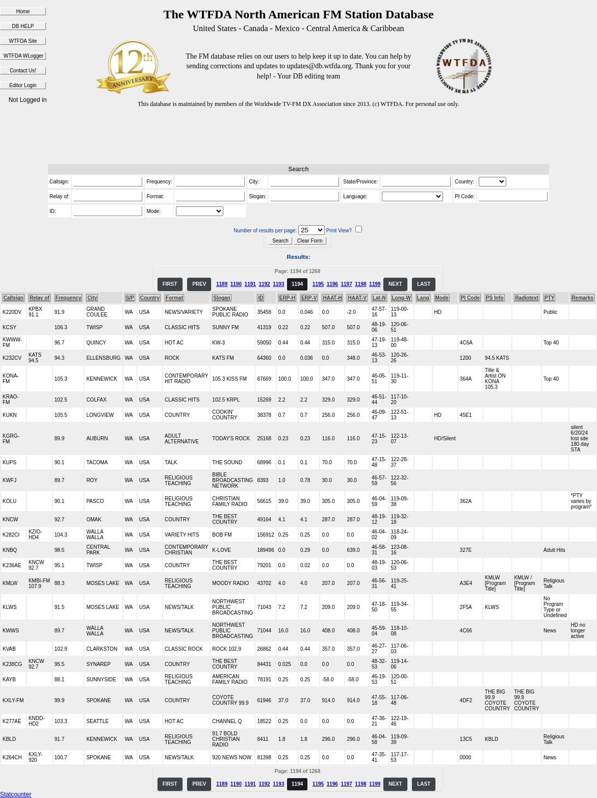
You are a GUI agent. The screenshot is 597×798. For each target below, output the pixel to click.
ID (260, 298)
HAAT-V (357, 298)
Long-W (401, 298)
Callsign (13, 298)
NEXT (395, 284)
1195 (318, 284)
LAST (423, 284)
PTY (549, 298)
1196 (332, 284)
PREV (199, 284)
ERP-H (287, 298)
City (92, 298)
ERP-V (309, 298)
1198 (360, 284)
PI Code (470, 298)
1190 (236, 284)
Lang (423, 298)
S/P (130, 298)
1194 (297, 284)
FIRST (170, 284)
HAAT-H (332, 298)
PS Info (494, 298)
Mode (442, 298)
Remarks (582, 298)
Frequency (69, 298)
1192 (264, 284)
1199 (374, 284)
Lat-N (379, 298)
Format (174, 298)
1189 (221, 284)
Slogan (221, 298)
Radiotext (526, 298)
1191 (250, 284)
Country (150, 298)
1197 (346, 284)
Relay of (39, 298)
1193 (278, 284)
